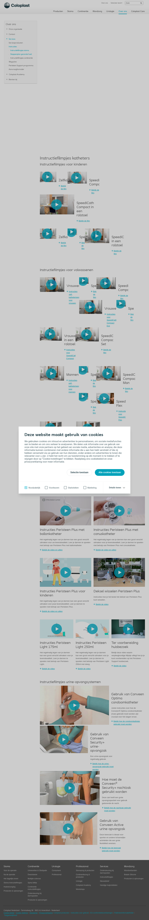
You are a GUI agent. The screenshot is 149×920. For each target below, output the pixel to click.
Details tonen (115, 487)
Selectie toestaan (79, 472)
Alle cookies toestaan (110, 472)
